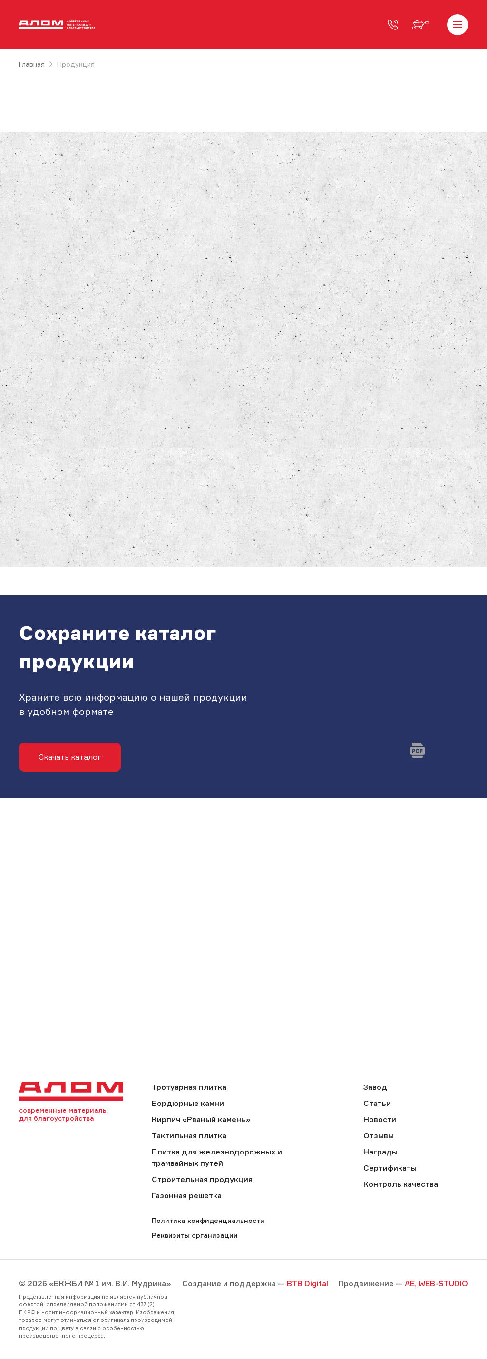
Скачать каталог (70, 757)
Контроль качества (400, 1184)
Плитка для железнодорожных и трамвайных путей (217, 1157)
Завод (375, 1087)
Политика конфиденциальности (208, 1220)
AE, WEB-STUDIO (436, 1283)
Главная (32, 64)
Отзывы (378, 1135)
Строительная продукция (202, 1179)
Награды (380, 1151)
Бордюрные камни (188, 1103)
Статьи (377, 1103)
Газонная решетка (187, 1195)
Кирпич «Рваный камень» (201, 1119)
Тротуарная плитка (189, 1087)
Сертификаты (390, 1168)
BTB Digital (307, 1283)
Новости (379, 1119)
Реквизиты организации (195, 1235)
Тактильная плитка (189, 1135)
